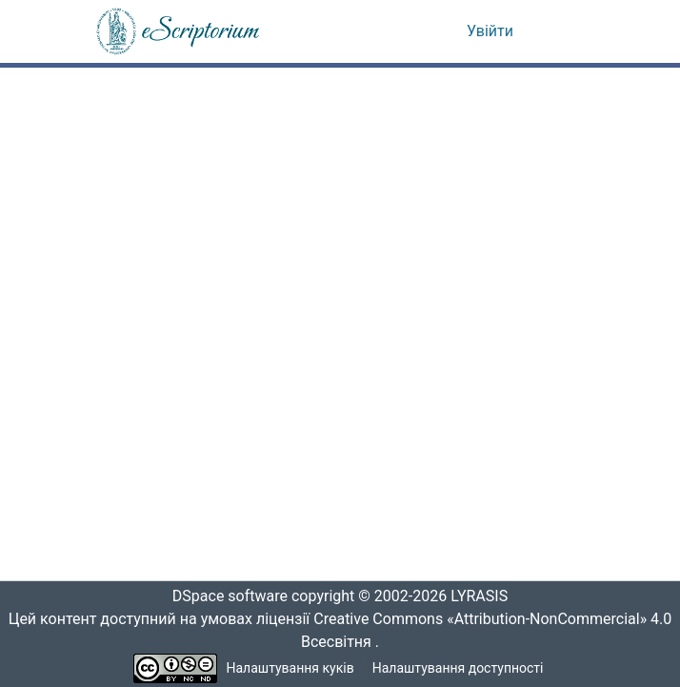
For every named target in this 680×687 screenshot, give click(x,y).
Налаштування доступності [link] (458, 668)
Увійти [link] (490, 31)
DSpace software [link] (224, 596)
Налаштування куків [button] (290, 668)
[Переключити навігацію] (559, 31)
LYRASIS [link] (484, 596)
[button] (179, 31)
